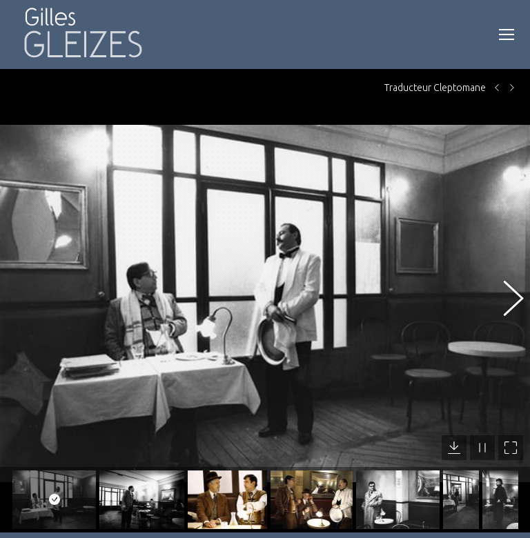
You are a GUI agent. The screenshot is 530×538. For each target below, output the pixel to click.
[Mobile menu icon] (506, 34)
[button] (506, 294)
